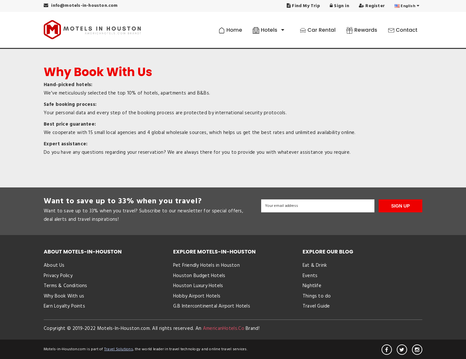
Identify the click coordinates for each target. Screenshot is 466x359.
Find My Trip (303, 6)
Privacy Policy (58, 276)
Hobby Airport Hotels (196, 296)
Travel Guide (316, 306)
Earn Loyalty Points (64, 306)
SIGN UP (400, 205)
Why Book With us (64, 296)
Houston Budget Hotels (199, 276)
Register (372, 6)
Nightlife (312, 286)
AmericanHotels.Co (223, 328)
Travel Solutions (118, 349)
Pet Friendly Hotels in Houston (206, 265)
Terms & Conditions (65, 286)
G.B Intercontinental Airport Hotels (211, 306)
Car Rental (318, 30)
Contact (402, 30)
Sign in (339, 6)
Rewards (361, 30)
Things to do (317, 296)
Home (230, 30)
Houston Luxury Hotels (198, 286)
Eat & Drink (315, 265)
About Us (54, 265)
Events (310, 276)
